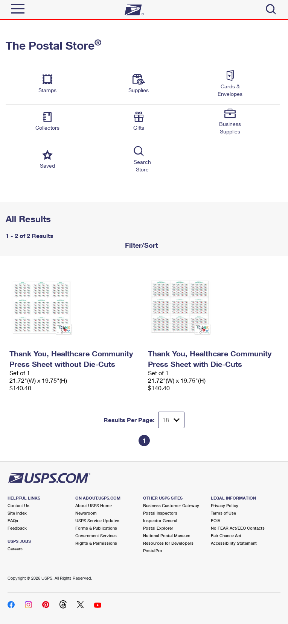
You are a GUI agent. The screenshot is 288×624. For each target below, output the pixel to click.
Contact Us (18, 505)
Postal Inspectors (160, 512)
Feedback (17, 528)
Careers (15, 548)
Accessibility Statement (234, 543)
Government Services (96, 535)
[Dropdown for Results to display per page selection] (171, 420)
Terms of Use (223, 512)
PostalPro (152, 550)
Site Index (17, 512)
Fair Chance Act (226, 535)
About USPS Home (93, 505)
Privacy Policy (224, 505)
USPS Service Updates (97, 520)
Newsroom (86, 512)
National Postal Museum (166, 535)
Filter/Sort (140, 245)
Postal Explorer (158, 528)
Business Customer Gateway (171, 505)
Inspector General (160, 520)
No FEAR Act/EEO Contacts (238, 528)
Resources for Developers (168, 543)
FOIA (215, 520)
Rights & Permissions (96, 543)
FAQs (13, 520)
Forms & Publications (96, 528)
